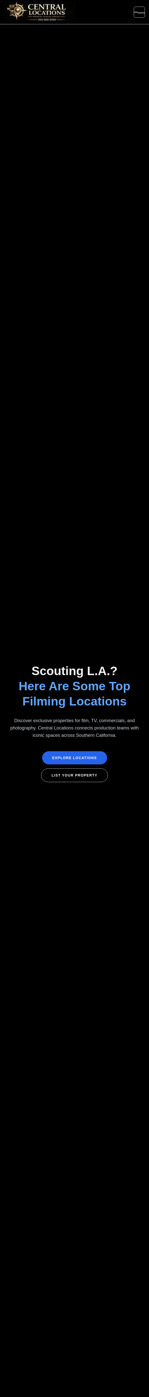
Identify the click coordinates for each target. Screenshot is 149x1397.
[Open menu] (139, 12)
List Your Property (74, 775)
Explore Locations (74, 758)
